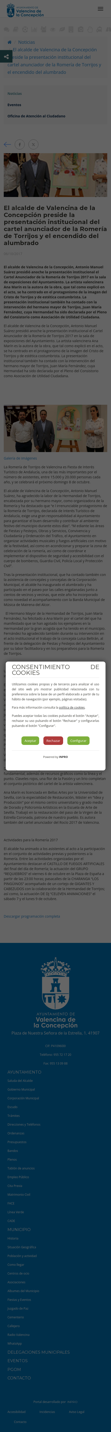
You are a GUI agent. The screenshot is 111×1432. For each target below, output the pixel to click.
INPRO (63, 757)
